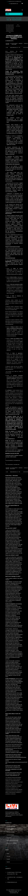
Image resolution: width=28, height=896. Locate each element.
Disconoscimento (10, 834)
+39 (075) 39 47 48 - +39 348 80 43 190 (14, 1)
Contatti (8, 859)
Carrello (8, 862)
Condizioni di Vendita (11, 826)
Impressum (9, 837)
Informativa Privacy (11, 832)
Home (8, 19)
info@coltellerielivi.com (14, 3)
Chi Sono (8, 856)
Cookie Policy (9, 829)
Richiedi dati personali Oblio (12, 840)
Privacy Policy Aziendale (12, 843)
